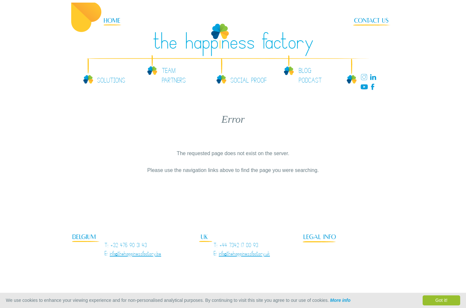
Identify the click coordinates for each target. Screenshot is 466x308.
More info (340, 300)
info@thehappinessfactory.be (135, 254)
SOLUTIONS (111, 82)
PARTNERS (174, 82)
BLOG (305, 72)
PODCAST (310, 82)
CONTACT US (371, 20)
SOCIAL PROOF (248, 82)
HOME (112, 20)
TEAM (168, 72)
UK (204, 237)
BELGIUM (84, 237)
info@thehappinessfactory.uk (244, 254)
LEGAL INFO (319, 237)
